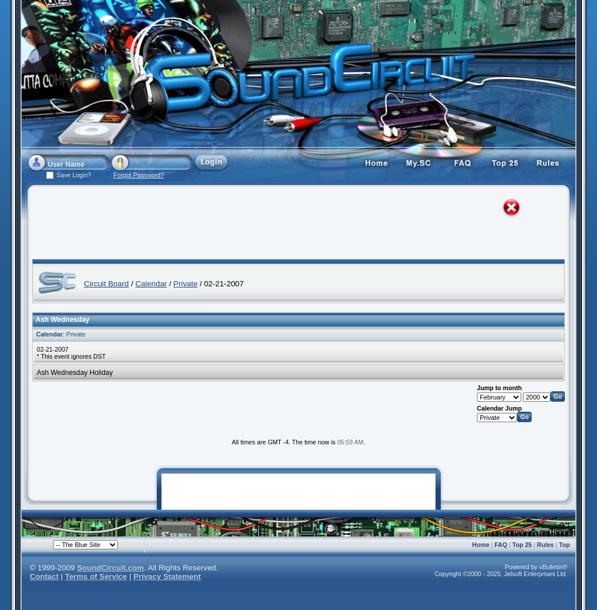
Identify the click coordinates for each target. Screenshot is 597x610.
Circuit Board (106, 283)
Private (185, 283)
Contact (44, 576)
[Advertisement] (288, 224)
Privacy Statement (167, 576)
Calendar (151, 283)
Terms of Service (96, 576)
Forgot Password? (139, 174)
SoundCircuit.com (110, 567)
